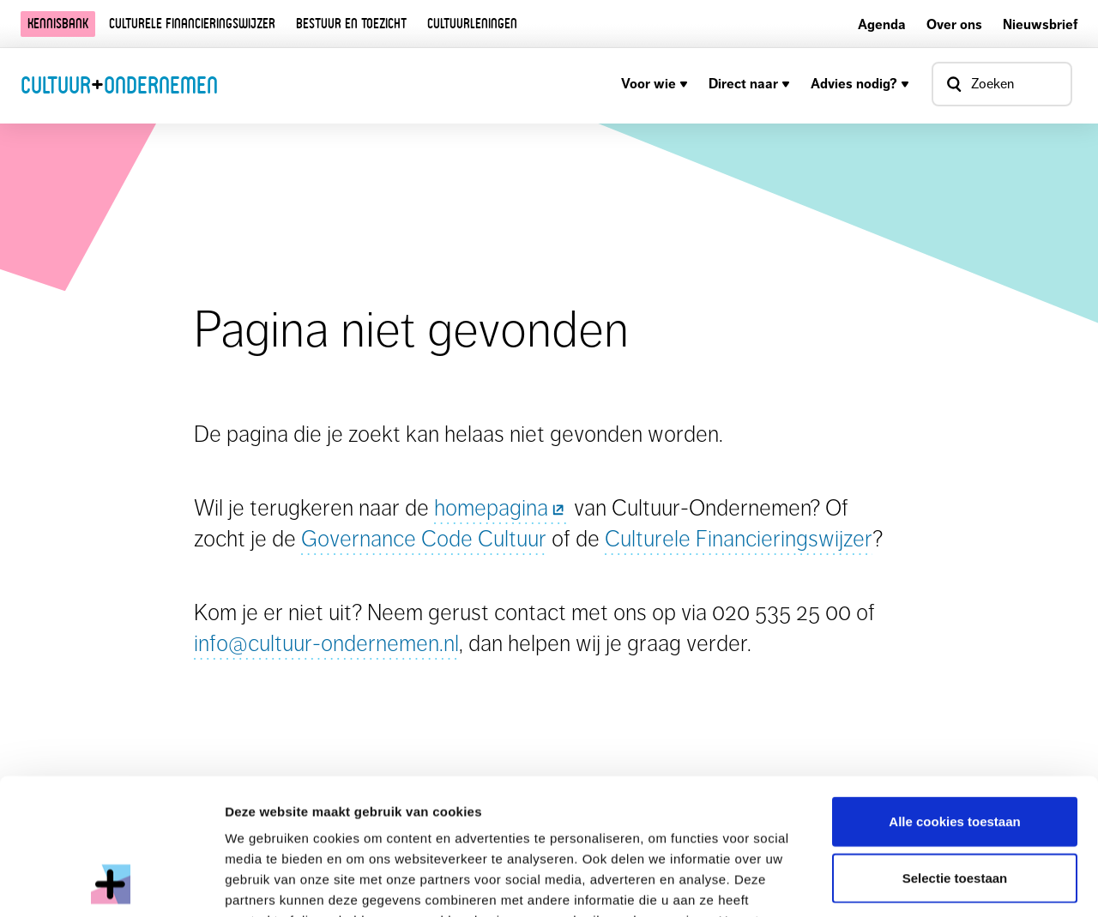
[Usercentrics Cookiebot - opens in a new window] (111, 883)
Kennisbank (57, 23)
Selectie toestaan (955, 750)
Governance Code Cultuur (423, 538)
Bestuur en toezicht (351, 23)
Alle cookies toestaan (954, 693)
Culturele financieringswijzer (192, 23)
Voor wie (654, 83)
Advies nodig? (860, 83)
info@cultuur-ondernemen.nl (326, 643)
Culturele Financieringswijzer (738, 538)
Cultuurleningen (472, 23)
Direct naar (749, 83)
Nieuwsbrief (1040, 24)
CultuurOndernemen (119, 85)
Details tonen (927, 883)
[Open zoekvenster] (1002, 84)
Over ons (954, 24)
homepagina (501, 507)
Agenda (882, 24)
